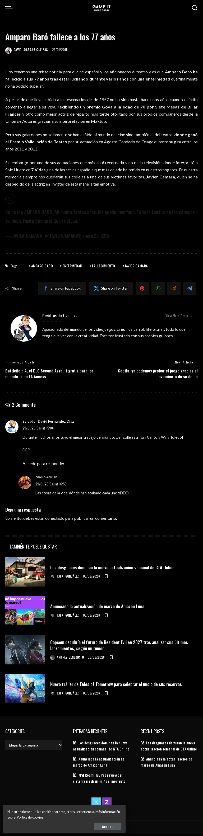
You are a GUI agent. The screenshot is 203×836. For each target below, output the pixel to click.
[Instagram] (107, 804)
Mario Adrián (46, 479)
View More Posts (178, 315)
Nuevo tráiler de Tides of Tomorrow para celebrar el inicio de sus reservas (119, 685)
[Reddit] (174, 288)
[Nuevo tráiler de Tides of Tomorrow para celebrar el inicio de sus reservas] (25, 690)
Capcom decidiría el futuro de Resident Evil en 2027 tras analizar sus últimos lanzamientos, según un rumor (121, 646)
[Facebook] (62, 288)
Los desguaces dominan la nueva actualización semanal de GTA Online (114, 569)
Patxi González (69, 578)
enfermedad (72, 265)
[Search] (194, 8)
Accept (64, 824)
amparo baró (42, 265)
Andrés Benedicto (71, 658)
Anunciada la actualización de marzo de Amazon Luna (99, 607)
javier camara (136, 265)
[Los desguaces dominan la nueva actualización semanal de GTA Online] (25, 574)
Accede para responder (43, 465)
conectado (54, 520)
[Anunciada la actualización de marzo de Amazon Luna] (25, 612)
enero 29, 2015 (96, 235)
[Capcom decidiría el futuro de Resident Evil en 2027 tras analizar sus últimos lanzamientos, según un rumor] (25, 652)
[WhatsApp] (158, 288)
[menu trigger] (10, 8)
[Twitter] (111, 288)
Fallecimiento (103, 265)
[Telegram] (189, 288)
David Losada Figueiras (30, 49)
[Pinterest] (142, 288)
